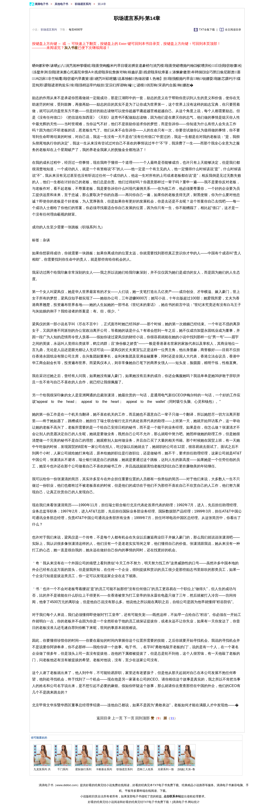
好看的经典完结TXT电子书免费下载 (146, 802)
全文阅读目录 (233, 29)
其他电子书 (62, 4)
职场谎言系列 (83, 4)
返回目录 (104, 718)
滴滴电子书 (42, 4)
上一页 (117, 718)
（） (157, 718)
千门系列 (62, 769)
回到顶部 (142, 718)
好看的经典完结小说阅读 (104, 802)
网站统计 (194, 802)
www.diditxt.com (66, 785)
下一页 (129, 718)
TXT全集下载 (207, 29)
